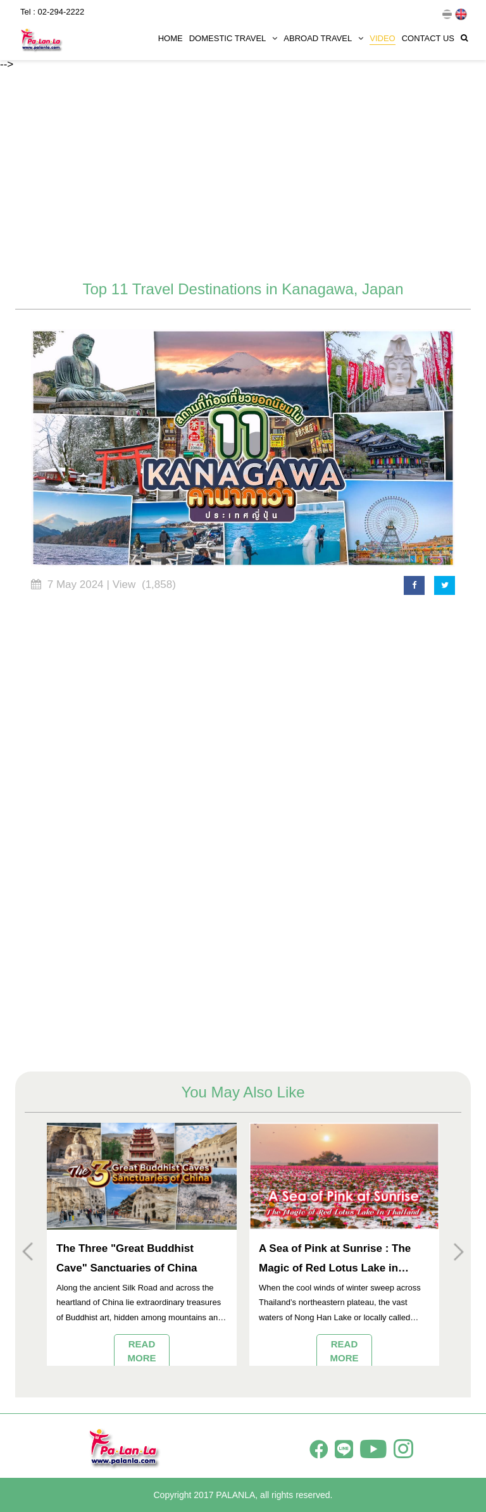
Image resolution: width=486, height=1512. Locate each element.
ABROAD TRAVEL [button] (323, 36)
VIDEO (382, 36)
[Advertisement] (243, 176)
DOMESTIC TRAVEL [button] (233, 36)
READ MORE (142, 1351)
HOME (170, 36)
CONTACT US (428, 36)
